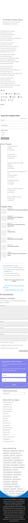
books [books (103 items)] (12, 455)
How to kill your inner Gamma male (16, 254)
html (3, 132)
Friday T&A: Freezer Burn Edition (17, 210)
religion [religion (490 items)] (6, 489)
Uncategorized (6, 24)
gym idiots (5, 416)
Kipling (18, 22)
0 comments (14, 24)
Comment (3, 305)
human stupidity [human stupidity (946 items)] (7, 472)
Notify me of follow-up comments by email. (12, 345)
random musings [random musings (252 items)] (8, 486)
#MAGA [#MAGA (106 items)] (6, 450)
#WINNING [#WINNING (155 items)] (14, 450)
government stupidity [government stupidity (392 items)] (18, 467)
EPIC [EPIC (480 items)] (14, 462)
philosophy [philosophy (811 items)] (6, 481)
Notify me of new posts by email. (10, 348)
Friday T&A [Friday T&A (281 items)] (14, 465)
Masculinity (6, 423)
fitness (4, 413)
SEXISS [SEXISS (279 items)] (11, 491)
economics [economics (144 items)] (6, 462)
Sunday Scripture (7, 436)
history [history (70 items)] (15, 469)
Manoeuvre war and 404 (15, 239)
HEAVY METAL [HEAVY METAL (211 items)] (7, 469)
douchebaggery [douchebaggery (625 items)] (18, 460)
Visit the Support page (9, 267)
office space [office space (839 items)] (16, 479)
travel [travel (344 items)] (5, 493)
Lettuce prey (11, 231)
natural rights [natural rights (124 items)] (7, 479)
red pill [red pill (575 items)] (17, 486)
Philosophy (5, 430)
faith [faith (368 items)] (20, 462)
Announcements (7, 402)
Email (2, 327)
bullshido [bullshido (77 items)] (19, 455)
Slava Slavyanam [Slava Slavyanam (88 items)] (19, 491)
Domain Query (6, 409)
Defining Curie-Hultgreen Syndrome (15, 217)
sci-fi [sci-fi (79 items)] (5, 491)
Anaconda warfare (13, 246)
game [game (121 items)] (22, 465)
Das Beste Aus (6, 407)
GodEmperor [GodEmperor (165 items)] (7, 467)
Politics (8, 230)
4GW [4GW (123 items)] (21, 450)
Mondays (5, 425)
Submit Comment (23, 351)
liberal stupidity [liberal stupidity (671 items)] (7, 474)
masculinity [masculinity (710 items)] (17, 474)
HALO (4, 418)
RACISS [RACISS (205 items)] (14, 484)
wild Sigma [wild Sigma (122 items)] (19, 493)
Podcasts (5, 432)
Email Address (4, 125)
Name (2, 120)
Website (2, 334)
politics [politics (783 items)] (14, 481)
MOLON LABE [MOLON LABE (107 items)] (7, 477)
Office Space (9, 223)
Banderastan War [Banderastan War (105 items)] (15, 453)
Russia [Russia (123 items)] (20, 489)
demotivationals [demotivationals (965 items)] (7, 460)
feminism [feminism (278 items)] (6, 465)
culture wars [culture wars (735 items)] (16, 458)
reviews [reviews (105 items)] (13, 489)
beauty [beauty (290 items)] (6, 455)
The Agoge (9, 252)
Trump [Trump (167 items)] (12, 493)
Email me (6, 273)
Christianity (6, 404)
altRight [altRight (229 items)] (6, 453)
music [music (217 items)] (15, 477)
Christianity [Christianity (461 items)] (7, 458)
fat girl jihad (9, 208)
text (3, 134)
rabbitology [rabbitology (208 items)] (7, 484)
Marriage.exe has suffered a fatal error (16, 225)
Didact (6, 22)
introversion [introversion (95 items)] (17, 472)
